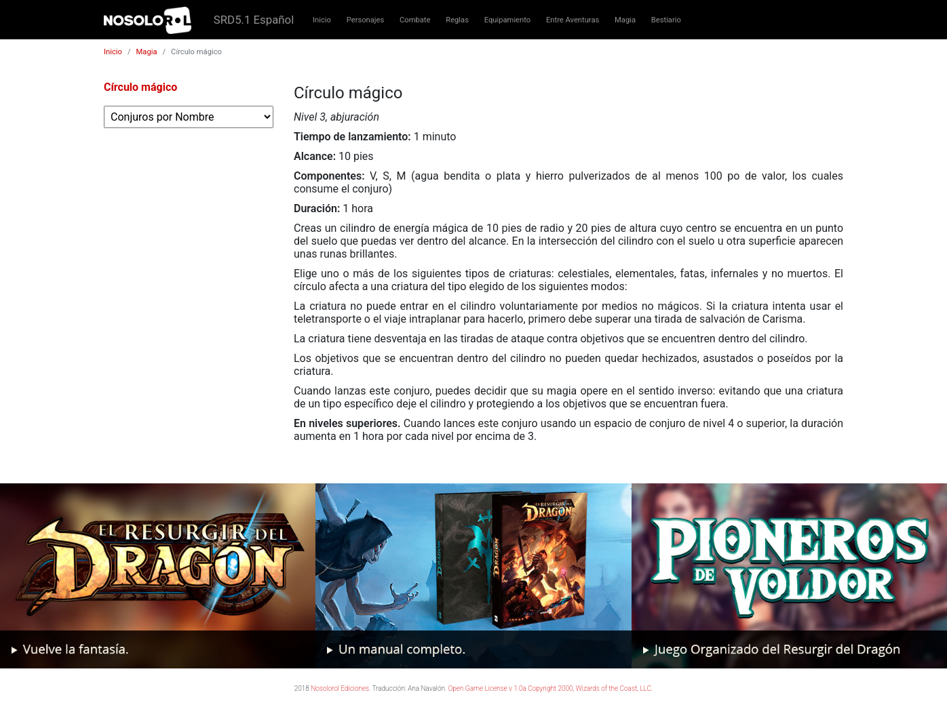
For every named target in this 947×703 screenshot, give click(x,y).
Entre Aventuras (572, 20)
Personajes (366, 20)
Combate (415, 20)
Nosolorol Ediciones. (340, 688)
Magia (625, 20)
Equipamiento (507, 20)
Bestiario (666, 20)
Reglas (457, 20)
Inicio (322, 20)
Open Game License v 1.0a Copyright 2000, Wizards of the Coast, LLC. (550, 688)
